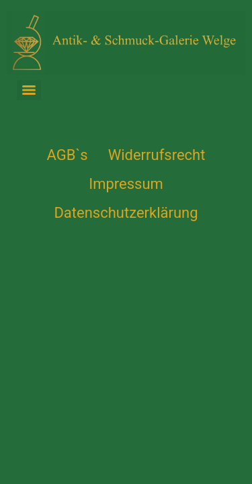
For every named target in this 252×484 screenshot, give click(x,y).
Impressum (126, 183)
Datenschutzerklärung (126, 212)
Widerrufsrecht (157, 155)
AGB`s (67, 155)
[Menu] (29, 90)
